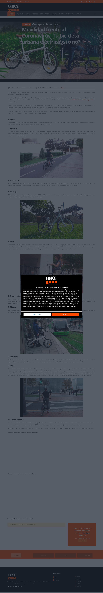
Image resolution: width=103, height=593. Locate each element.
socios (38, 290)
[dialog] (51, 296)
